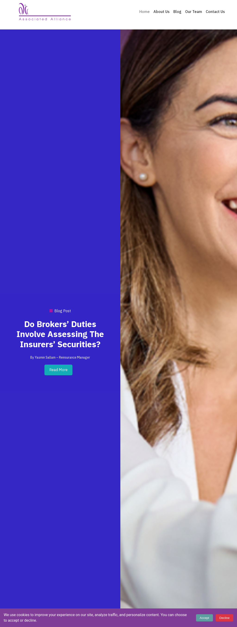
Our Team (193, 12)
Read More (58, 370)
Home (144, 12)
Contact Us (215, 12)
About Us (161, 12)
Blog (177, 12)
